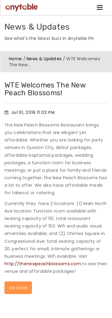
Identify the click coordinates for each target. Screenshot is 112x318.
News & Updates (44, 59)
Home (15, 59)
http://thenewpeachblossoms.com (42, 264)
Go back (18, 288)
